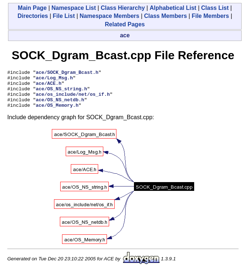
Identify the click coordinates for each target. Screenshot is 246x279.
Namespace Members (109, 16)
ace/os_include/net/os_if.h (73, 99)
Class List (215, 8)
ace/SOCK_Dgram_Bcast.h (67, 73)
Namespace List (73, 8)
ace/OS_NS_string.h (61, 93)
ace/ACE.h (48, 86)
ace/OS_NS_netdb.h (60, 106)
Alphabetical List (173, 8)
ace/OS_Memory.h (57, 112)
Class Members (165, 16)
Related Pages (125, 24)
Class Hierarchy (123, 8)
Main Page (32, 8)
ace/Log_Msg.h (54, 79)
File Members (210, 16)
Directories (33, 16)
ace (125, 35)
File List (64, 16)
